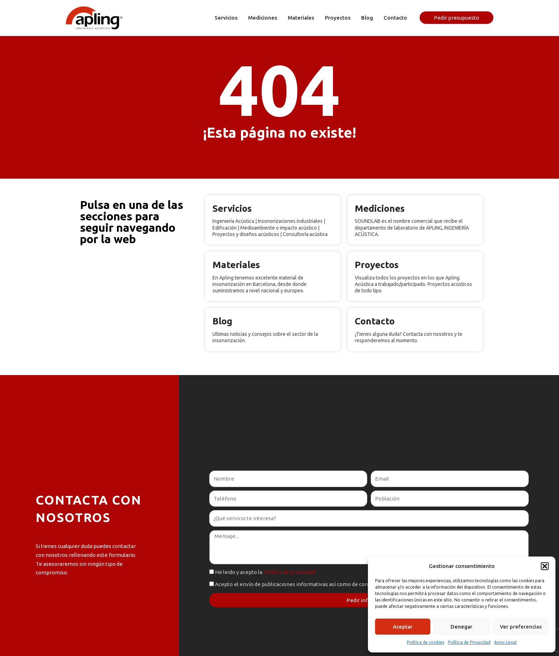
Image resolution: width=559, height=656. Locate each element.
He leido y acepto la (265, 572)
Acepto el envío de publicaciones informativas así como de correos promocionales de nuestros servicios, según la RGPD (361, 584)
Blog (222, 321)
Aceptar (402, 627)
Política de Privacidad (469, 642)
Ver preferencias (521, 627)
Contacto (375, 321)
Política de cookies (425, 642)
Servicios (232, 208)
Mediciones (380, 208)
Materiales (236, 265)
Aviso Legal (505, 642)
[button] (544, 566)
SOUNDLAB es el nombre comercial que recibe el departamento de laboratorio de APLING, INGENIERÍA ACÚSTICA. (412, 227)
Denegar (461, 627)
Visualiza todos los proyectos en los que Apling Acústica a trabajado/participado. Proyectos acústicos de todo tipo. (413, 284)
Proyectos (377, 265)
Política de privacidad (289, 572)
